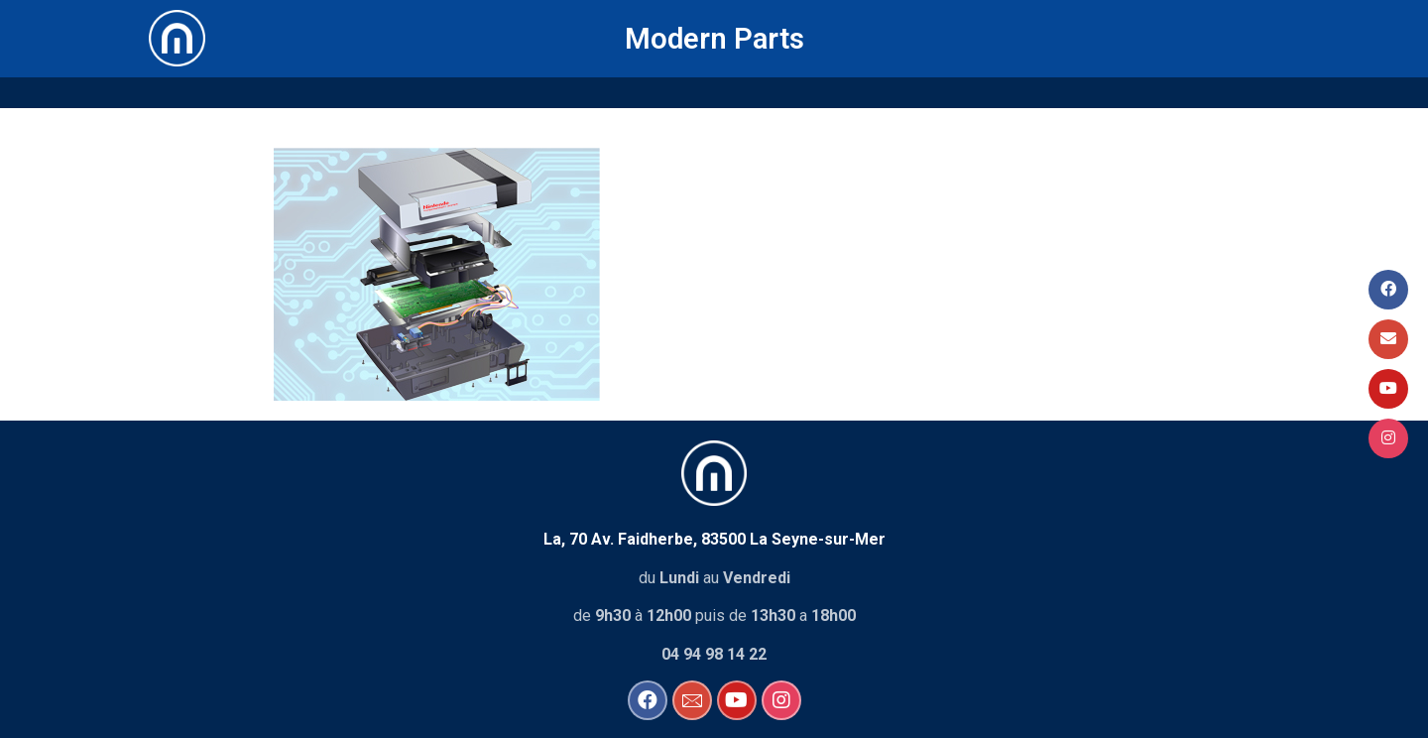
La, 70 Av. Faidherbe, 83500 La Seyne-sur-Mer (714, 537)
